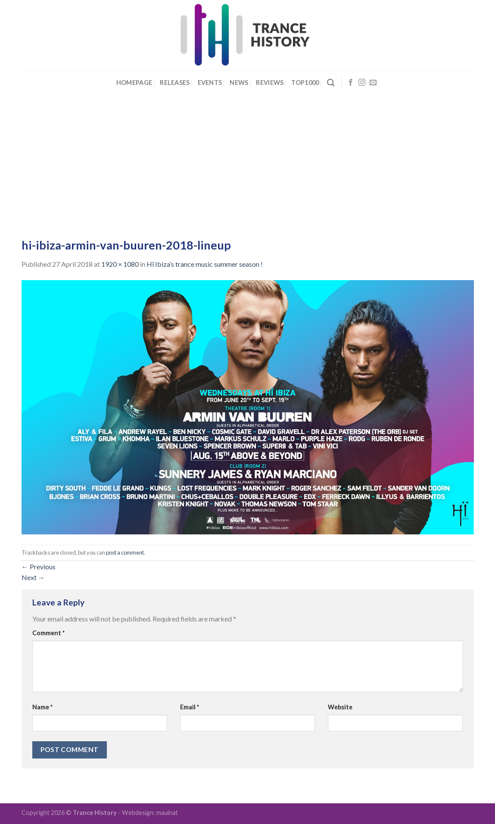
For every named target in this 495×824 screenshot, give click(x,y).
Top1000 (305, 82)
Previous (39, 566)
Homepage (134, 82)
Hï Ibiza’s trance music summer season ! (204, 264)
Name (42, 707)
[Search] (330, 83)
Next (33, 577)
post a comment (125, 552)
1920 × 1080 (120, 264)
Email (189, 707)
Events (210, 82)
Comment (48, 633)
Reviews (269, 82)
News (239, 82)
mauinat (167, 812)
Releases (175, 82)
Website (340, 707)
